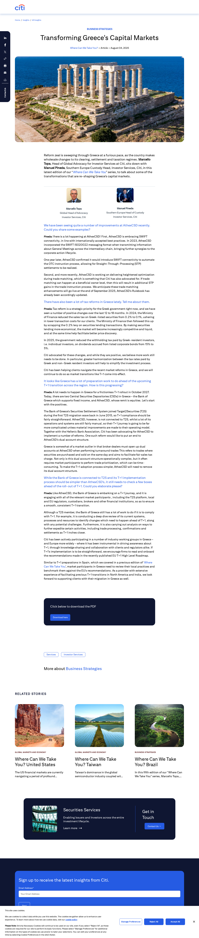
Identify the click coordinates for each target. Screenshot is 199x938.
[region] (99, 922)
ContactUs (5, 93)
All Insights (36, 20)
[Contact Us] (154, 826)
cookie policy (71, 920)
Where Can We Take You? (84, 47)
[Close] (194, 921)
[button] (5, 58)
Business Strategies (99, 29)
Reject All (154, 922)
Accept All (175, 922)
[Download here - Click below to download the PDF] (60, 617)
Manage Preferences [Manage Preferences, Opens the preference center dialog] (130, 922)
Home (17, 20)
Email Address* (26, 888)
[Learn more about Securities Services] (70, 829)
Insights (26, 20)
